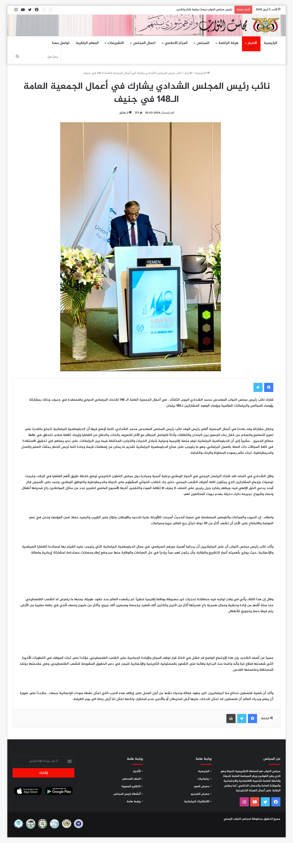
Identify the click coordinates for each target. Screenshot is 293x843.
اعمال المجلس (144, 43)
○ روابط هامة (135, 801)
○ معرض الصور (203, 786)
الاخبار (252, 43)
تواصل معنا (60, 43)
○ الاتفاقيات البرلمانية (198, 801)
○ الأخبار (138, 771)
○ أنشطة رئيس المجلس (128, 794)
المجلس (203, 43)
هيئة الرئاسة (228, 43)
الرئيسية (270, 43)
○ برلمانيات (205, 778)
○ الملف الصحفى (132, 778)
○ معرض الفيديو (201, 794)
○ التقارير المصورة (132, 786)
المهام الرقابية (87, 43)
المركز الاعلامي (176, 43)
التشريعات (116, 43)
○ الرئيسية (205, 771)
